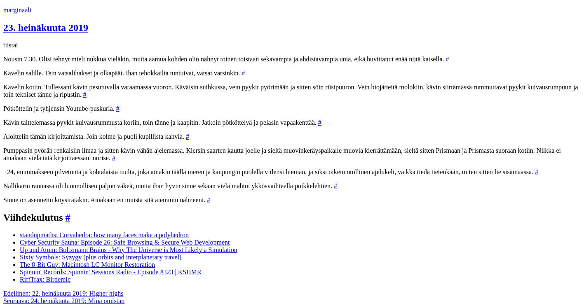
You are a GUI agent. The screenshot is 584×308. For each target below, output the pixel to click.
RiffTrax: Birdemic (45, 279)
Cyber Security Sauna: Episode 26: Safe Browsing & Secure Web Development (125, 242)
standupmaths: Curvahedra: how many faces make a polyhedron (104, 234)
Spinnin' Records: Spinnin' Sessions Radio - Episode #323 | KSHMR (111, 271)
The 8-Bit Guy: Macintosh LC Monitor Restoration (87, 264)
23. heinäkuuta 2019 (45, 27)
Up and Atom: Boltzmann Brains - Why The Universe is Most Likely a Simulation (128, 249)
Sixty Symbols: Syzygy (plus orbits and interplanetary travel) (100, 257)
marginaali (17, 10)
